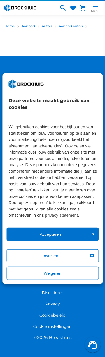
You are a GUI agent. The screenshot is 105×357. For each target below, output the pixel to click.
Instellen (68, 255)
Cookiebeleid (52, 315)
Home (9, 26)
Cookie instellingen (52, 326)
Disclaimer (52, 292)
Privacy (52, 303)
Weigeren (53, 273)
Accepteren (67, 234)
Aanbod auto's (71, 26)
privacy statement (61, 215)
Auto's (47, 26)
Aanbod (28, 26)
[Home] (29, 7)
